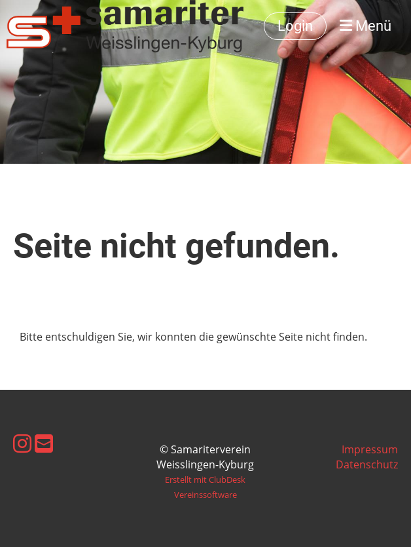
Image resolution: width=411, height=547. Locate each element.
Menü (365, 26)
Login (295, 26)
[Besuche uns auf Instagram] (22, 443)
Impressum (370, 449)
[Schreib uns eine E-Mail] (44, 443)
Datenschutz (367, 464)
